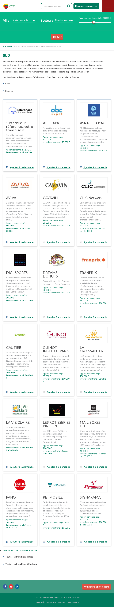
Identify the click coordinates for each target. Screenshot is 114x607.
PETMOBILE (53, 497)
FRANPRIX (88, 272)
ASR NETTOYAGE (93, 123)
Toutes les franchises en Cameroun (20, 550)
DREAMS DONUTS (50, 274)
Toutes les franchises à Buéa (19, 556)
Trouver (57, 36)
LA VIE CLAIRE (18, 422)
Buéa (7, 83)
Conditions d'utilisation (55, 602)
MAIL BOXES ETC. (90, 424)
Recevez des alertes (86, 6)
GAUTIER (13, 347)
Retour (8, 46)
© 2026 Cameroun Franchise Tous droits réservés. (57, 597)
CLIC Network (91, 197)
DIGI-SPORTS (17, 272)
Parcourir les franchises (31, 47)
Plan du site (73, 602)
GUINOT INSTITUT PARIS (56, 349)
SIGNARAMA (90, 497)
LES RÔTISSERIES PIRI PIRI (57, 424)
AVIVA (11, 197)
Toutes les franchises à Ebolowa (21, 564)
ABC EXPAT (52, 123)
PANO (11, 497)
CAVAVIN (50, 197)
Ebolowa (9, 91)
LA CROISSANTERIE (93, 349)
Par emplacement (49, 47)
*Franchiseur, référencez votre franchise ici (19, 126)
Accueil (17, 47)
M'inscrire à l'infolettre (96, 586)
